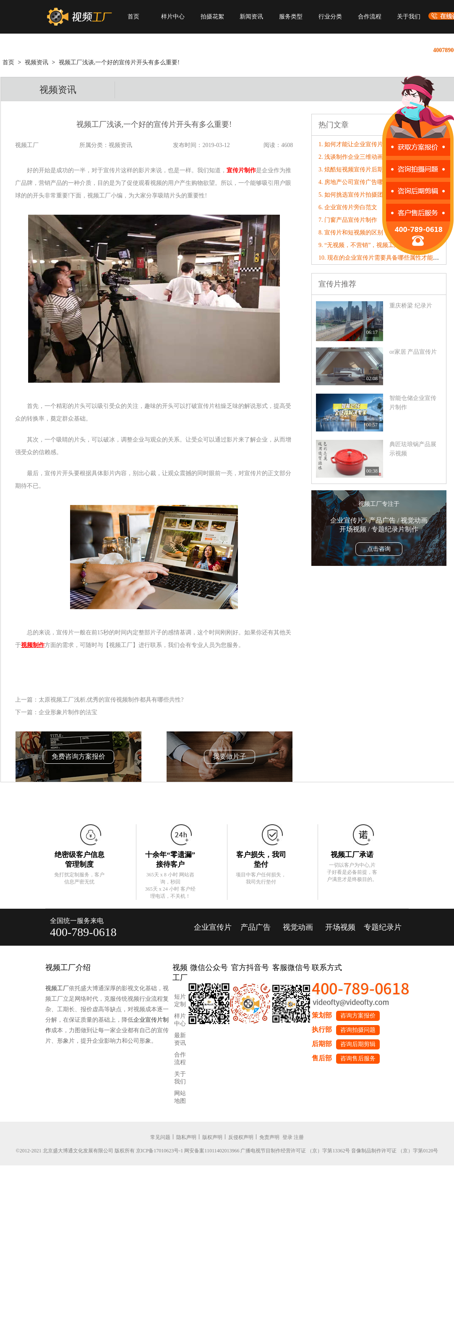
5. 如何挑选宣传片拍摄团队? (354, 195)
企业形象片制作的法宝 (68, 712)
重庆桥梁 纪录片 (410, 305)
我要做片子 (229, 756)
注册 (299, 1137)
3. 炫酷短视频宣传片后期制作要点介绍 (368, 169)
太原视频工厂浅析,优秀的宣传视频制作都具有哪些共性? (111, 700)
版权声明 (212, 1137)
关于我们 (408, 16)
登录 (287, 1137)
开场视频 (340, 927)
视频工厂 (57, 988)
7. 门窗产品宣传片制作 (347, 220)
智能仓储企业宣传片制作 (412, 402)
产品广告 (255, 927)
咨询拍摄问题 (358, 1030)
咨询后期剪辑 (358, 1044)
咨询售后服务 (358, 1058)
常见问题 (160, 1137)
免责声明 (269, 1137)
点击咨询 (379, 549)
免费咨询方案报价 (78, 756)
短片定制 (180, 1000)
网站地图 (180, 1097)
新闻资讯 (251, 16)
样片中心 (173, 16)
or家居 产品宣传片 (413, 352)
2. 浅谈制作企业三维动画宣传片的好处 (368, 157)
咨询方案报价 (358, 1015)
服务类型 (291, 16)
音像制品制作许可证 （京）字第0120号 (394, 1151)
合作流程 (369, 16)
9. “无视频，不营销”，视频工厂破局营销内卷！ (379, 245)
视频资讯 (36, 62)
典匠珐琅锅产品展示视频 (412, 449)
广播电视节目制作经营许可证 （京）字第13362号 (295, 1151)
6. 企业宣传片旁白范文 (347, 207)
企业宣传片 (213, 927)
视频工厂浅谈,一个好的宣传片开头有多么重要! (119, 62)
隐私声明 (186, 1137)
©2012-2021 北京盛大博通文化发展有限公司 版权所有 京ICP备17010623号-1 (99, 1151)
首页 (133, 16)
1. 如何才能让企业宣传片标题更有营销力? (372, 144)
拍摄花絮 (212, 16)
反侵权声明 (240, 1137)
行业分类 (330, 16)
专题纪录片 (383, 927)
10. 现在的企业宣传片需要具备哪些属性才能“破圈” (384, 258)
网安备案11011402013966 (211, 1151)
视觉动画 (298, 927)
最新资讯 (180, 1039)
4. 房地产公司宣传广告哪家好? (357, 182)
